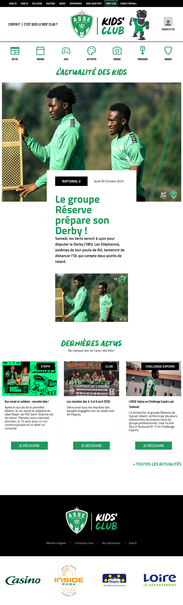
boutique (50, 3)
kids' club (111, 3)
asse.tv (24, 3)
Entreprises (76, 3)
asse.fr (13, 3)
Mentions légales (56, 543)
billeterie (37, 3)
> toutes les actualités (157, 464)
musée (62, 3)
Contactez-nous (84, 543)
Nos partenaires (111, 543)
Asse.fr (133, 543)
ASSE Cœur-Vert (94, 3)
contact (14, 24)
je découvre (29, 445)
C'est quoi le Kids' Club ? (41, 24)
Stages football (128, 3)
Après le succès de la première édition (24, 409)
